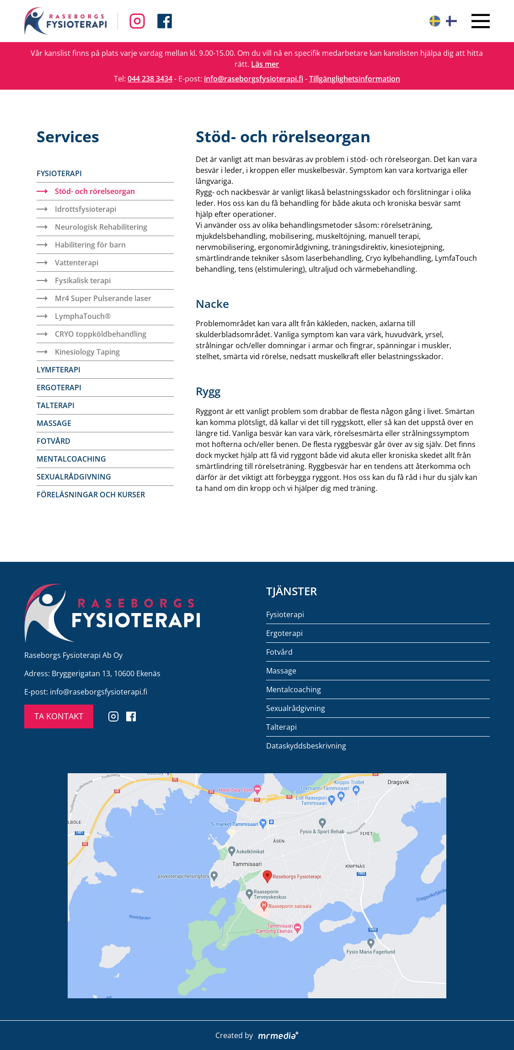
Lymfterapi (58, 370)
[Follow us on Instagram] (164, 21)
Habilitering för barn (81, 244)
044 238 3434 (150, 79)
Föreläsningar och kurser (91, 495)
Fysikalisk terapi (74, 280)
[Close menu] (480, 21)
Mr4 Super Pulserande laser (94, 298)
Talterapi (56, 405)
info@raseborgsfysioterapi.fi (253, 79)
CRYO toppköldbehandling (91, 333)
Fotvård (53, 441)
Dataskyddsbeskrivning (306, 746)
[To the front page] (65, 21)
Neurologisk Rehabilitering (92, 226)
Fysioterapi (59, 173)
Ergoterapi (59, 387)
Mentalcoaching (71, 459)
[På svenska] (434, 21)
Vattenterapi (67, 262)
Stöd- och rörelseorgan (86, 191)
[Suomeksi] (451, 21)
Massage (54, 423)
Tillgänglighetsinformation (354, 79)
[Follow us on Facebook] (137, 21)
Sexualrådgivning (74, 477)
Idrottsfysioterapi (76, 209)
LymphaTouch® (74, 316)
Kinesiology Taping (78, 351)
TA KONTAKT (58, 716)
